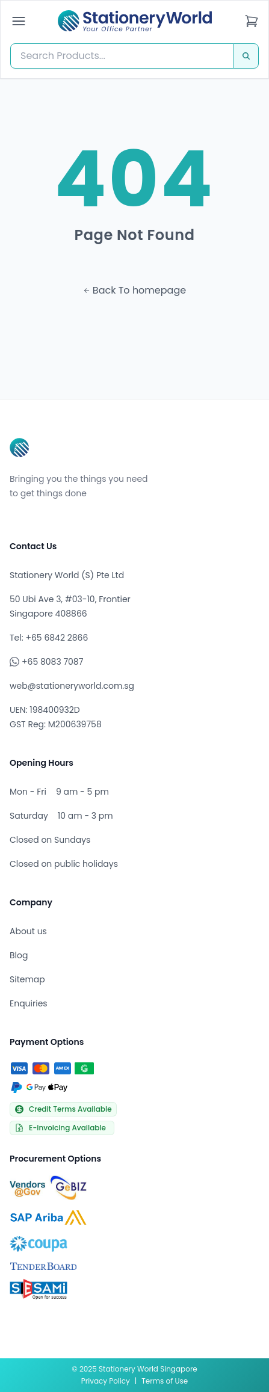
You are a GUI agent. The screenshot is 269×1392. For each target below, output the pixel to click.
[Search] (246, 56)
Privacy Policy (105, 1381)
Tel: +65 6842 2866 (49, 638)
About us (28, 931)
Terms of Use (164, 1381)
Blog (19, 955)
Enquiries (29, 1003)
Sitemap (27, 979)
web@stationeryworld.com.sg (72, 686)
